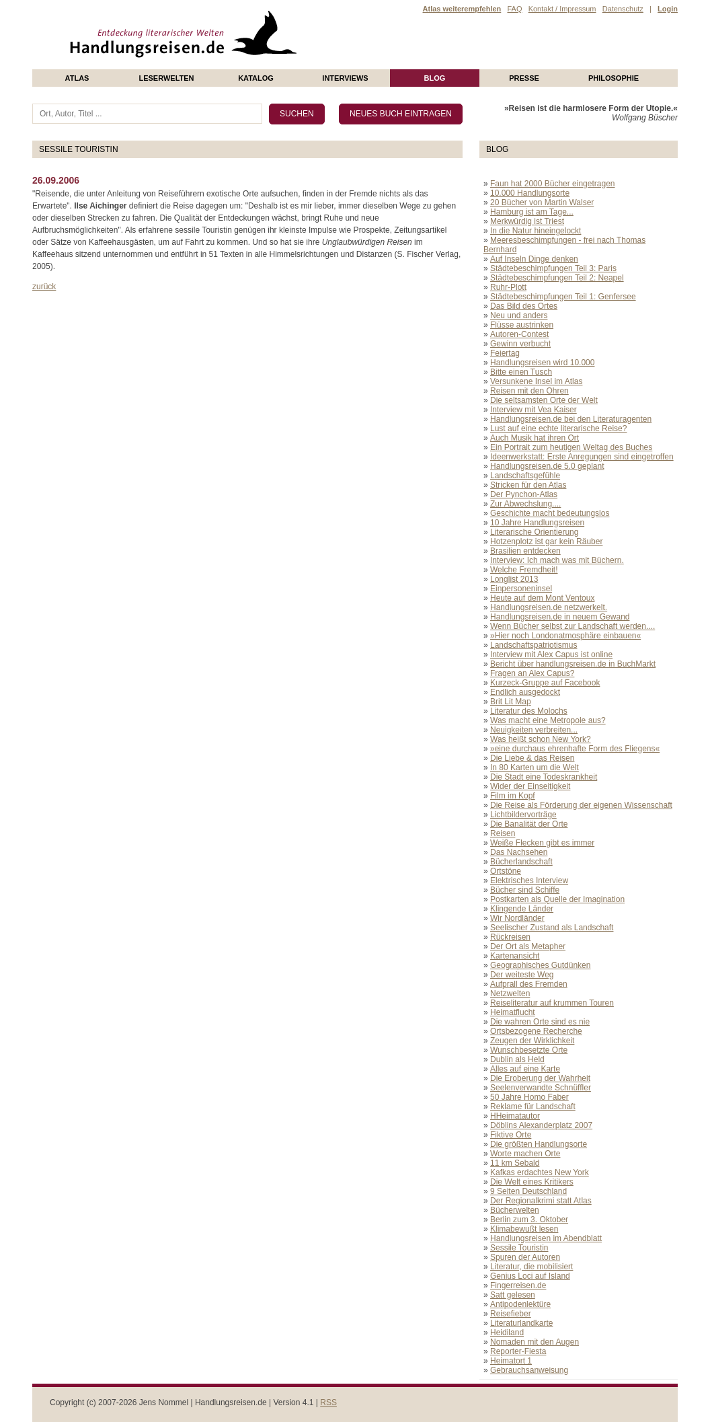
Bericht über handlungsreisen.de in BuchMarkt (573, 664)
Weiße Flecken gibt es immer (542, 843)
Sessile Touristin (519, 1247)
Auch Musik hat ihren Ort (534, 438)
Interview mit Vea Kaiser (533, 409)
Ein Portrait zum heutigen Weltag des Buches (571, 447)
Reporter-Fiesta (518, 1351)
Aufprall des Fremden (528, 984)
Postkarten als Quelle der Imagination (557, 899)
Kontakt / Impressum (562, 9)
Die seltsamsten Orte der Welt (544, 400)
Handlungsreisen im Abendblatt (546, 1238)
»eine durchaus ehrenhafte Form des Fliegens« (575, 748)
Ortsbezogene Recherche (536, 1031)
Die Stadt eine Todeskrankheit (543, 777)
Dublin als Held (517, 1059)
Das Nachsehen (518, 852)
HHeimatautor (515, 1116)
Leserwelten (166, 78)
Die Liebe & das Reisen (532, 758)
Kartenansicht (514, 956)
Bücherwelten (514, 1210)
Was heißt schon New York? (540, 739)
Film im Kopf (512, 795)
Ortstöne (505, 871)
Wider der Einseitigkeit (530, 786)
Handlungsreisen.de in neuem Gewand (559, 617)
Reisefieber (510, 1313)
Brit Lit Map (510, 701)
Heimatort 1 (511, 1360)
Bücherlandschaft (521, 861)
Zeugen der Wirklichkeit (532, 1040)
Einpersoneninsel (521, 588)
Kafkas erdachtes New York (539, 1172)
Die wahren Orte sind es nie (540, 1021)
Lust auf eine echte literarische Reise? (558, 428)
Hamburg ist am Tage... (532, 212)
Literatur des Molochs (528, 711)
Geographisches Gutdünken (540, 965)
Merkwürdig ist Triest (527, 221)
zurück (44, 286)
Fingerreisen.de (518, 1285)
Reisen (502, 833)
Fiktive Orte (510, 1134)
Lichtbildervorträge (523, 814)
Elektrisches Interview (529, 880)
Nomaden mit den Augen (534, 1342)
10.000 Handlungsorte (529, 193)
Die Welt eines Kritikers (532, 1182)
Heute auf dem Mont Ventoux (542, 598)
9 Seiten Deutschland (528, 1191)
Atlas (77, 78)
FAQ (514, 9)
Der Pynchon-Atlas (523, 494)
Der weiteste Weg (521, 974)
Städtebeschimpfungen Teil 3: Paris (553, 268)
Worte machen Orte (525, 1153)
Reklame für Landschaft (533, 1106)
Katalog (256, 78)
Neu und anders (518, 315)
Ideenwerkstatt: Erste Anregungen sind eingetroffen (582, 456)
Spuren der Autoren (525, 1257)
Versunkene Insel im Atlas (536, 381)
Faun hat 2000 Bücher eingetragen (552, 183)
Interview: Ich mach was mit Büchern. (557, 560)
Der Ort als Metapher (527, 946)
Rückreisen (510, 937)
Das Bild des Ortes (523, 306)
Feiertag (505, 353)
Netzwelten (510, 993)
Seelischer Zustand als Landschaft (551, 927)
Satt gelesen (512, 1295)
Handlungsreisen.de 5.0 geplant (547, 466)
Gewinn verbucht (520, 343)
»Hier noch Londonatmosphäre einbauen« (565, 635)
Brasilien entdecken (525, 551)
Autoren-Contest (519, 334)
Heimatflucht (512, 1012)
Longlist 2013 (514, 579)
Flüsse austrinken (521, 325)
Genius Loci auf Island (530, 1276)
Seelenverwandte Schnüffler (540, 1087)
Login (668, 9)
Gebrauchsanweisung (529, 1370)
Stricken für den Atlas (528, 485)
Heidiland (507, 1332)
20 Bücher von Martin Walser (542, 202)
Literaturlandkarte (521, 1323)
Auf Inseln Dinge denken (534, 259)
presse (524, 78)
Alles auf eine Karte (525, 1069)
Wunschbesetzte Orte (528, 1050)
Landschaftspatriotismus (533, 645)
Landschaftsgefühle (525, 475)
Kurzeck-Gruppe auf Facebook (545, 682)
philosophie (613, 78)
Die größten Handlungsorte (538, 1144)
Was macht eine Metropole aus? (548, 720)
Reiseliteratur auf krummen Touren (552, 1003)
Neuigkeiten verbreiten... (534, 730)
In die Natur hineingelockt (535, 230)
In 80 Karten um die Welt (534, 767)
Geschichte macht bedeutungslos (549, 513)
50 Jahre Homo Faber (529, 1097)
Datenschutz (622, 9)
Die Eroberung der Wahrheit (540, 1078)
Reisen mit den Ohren (529, 391)
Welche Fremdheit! (523, 569)
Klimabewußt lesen (524, 1229)
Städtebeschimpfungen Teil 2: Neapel (557, 278)
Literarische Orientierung (534, 532)
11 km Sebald (514, 1163)
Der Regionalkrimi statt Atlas (541, 1200)
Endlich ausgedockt (525, 692)
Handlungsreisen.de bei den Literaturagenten (571, 419)
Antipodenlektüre (520, 1304)
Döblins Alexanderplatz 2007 (541, 1125)
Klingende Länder (521, 908)
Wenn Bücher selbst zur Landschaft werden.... (572, 626)
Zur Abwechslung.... (525, 504)
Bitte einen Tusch (521, 372)
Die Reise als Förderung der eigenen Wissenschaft (581, 805)
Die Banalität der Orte (528, 824)
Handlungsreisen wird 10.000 (542, 362)
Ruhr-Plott (508, 287)
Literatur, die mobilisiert (531, 1266)
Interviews (345, 78)
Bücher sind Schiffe (524, 890)
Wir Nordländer (517, 918)
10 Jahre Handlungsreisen (537, 522)
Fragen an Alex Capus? (532, 673)
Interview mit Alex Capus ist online (551, 654)
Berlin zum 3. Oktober (529, 1219)
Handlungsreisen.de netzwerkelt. (548, 607)
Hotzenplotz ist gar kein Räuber (546, 541)
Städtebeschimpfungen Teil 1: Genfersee (563, 296)
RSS (328, 1402)
